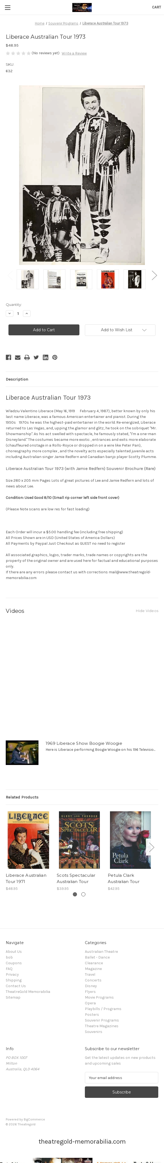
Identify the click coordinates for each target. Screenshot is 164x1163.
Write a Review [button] (74, 53)
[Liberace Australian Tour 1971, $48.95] (28, 840)
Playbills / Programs (103, 1009)
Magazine (93, 968)
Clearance (94, 963)
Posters (92, 1014)
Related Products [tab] (22, 797)
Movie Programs (99, 997)
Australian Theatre (101, 951)
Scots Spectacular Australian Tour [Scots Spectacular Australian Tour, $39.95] (76, 878)
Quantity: (14, 304)
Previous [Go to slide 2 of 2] (9, 275)
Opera (90, 1003)
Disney (91, 986)
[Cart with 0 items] (156, 7)
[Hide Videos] (147, 610)
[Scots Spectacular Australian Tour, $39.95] (79, 840)
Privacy (12, 974)
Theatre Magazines (101, 1026)
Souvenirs (93, 1031)
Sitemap (13, 997)
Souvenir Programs (102, 1020)
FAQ (9, 968)
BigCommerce (34, 1119)
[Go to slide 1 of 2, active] (75, 894)
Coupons (14, 963)
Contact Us (16, 986)
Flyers (90, 991)
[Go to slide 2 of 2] (83, 894)
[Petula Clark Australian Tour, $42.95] (130, 840)
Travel (90, 974)
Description (17, 379)
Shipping (14, 980)
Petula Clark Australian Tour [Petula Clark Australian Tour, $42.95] (123, 878)
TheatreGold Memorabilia (28, 991)
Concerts (93, 980)
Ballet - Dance (97, 957)
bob (9, 957)
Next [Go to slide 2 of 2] (154, 275)
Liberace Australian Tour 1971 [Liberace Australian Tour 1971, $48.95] (26, 878)
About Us (14, 951)
